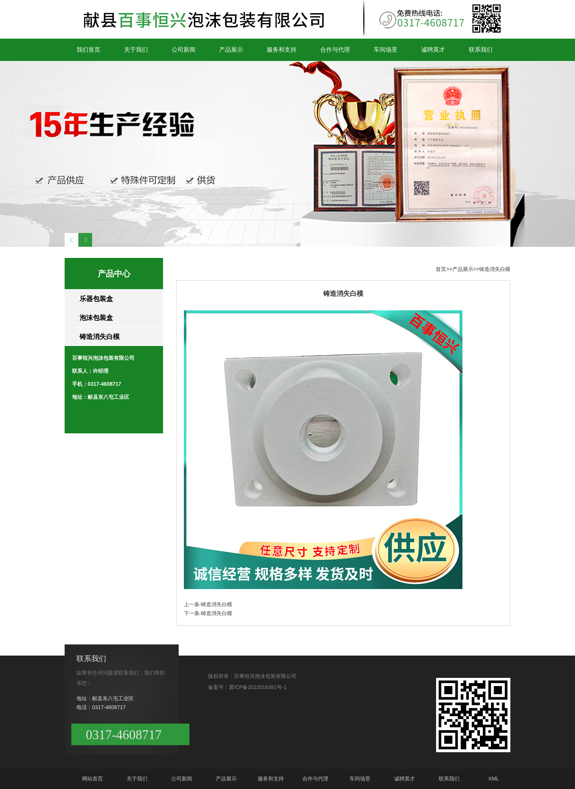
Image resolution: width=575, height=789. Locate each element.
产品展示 (231, 49)
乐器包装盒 (96, 299)
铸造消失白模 (99, 336)
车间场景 (385, 49)
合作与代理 (335, 49)
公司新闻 (183, 49)
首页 (441, 269)
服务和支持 (281, 49)
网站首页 (92, 779)
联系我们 (481, 49)
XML (493, 779)
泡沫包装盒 (96, 317)
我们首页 (88, 49)
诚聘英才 (433, 49)
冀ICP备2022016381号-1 (258, 687)
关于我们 (136, 49)
